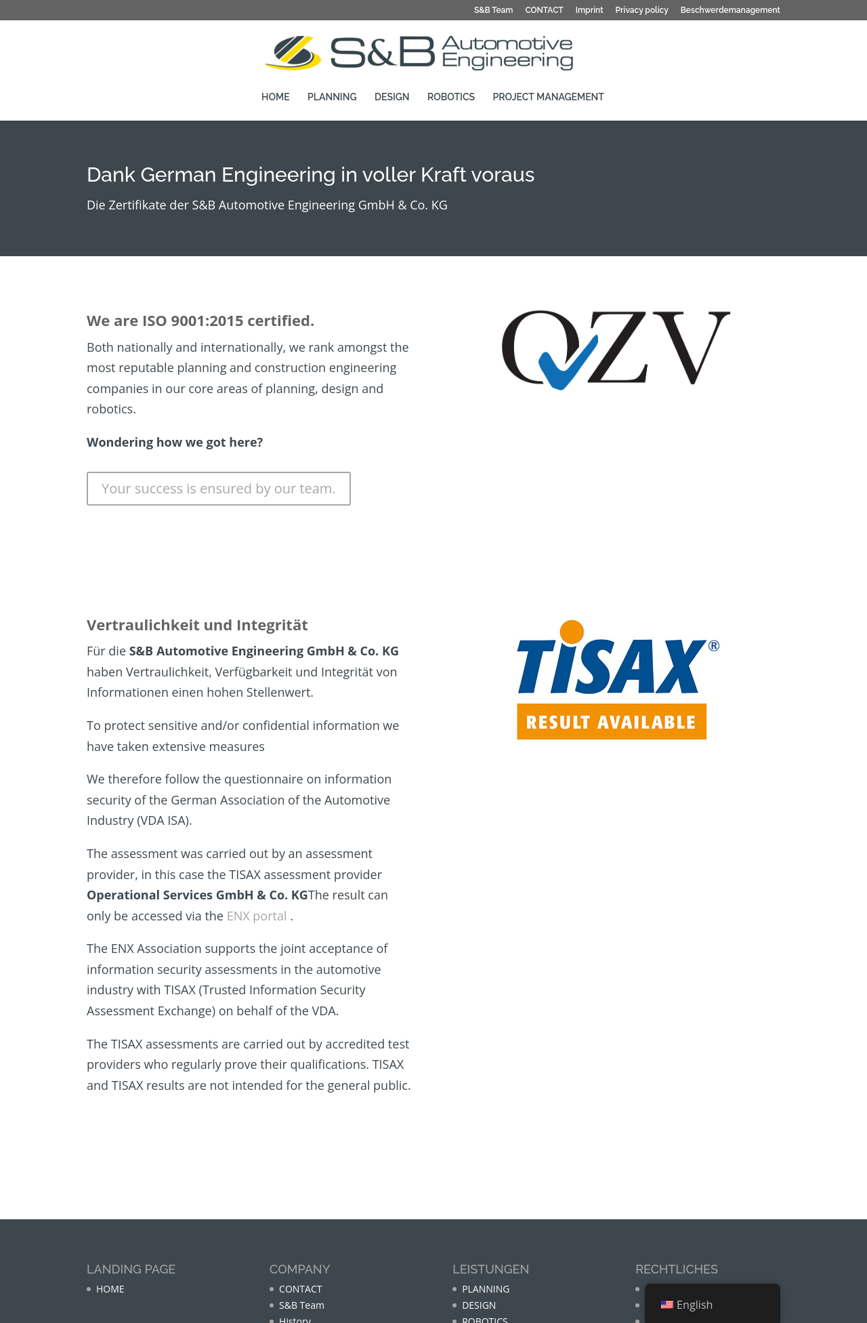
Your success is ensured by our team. (219, 488)
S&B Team (493, 9)
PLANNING (332, 96)
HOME (275, 96)
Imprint (590, 9)
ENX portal (257, 916)
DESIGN (392, 96)
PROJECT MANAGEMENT (548, 96)
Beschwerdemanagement (730, 9)
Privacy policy (642, 9)
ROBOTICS (451, 96)
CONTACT (544, 9)
